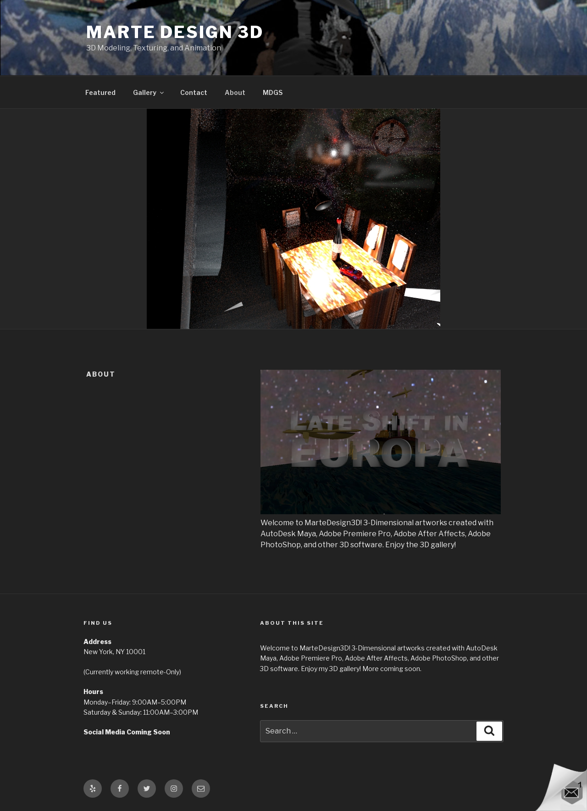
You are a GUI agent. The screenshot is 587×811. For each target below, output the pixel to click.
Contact (193, 92)
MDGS (272, 92)
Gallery (149, 92)
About (235, 92)
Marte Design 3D (175, 32)
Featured (100, 92)
